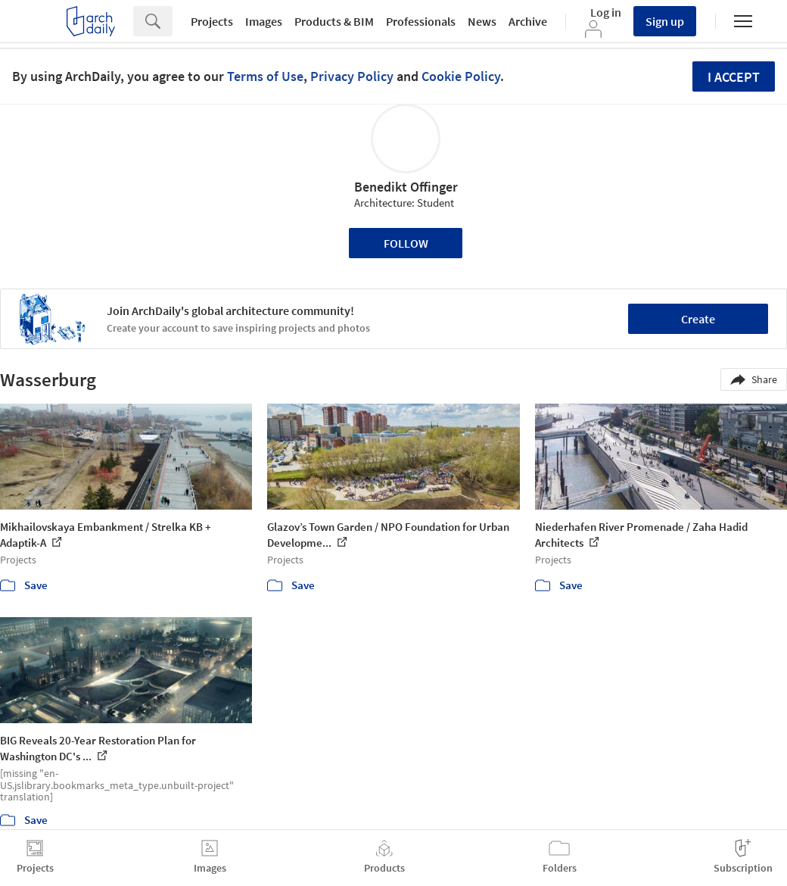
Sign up (664, 21)
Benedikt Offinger (406, 186)
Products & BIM (334, 21)
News (482, 21)
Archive (528, 21)
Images (263, 21)
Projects (212, 21)
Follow (406, 243)
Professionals (421, 21)
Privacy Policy (352, 76)
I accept (734, 77)
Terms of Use (265, 76)
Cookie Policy (460, 76)
